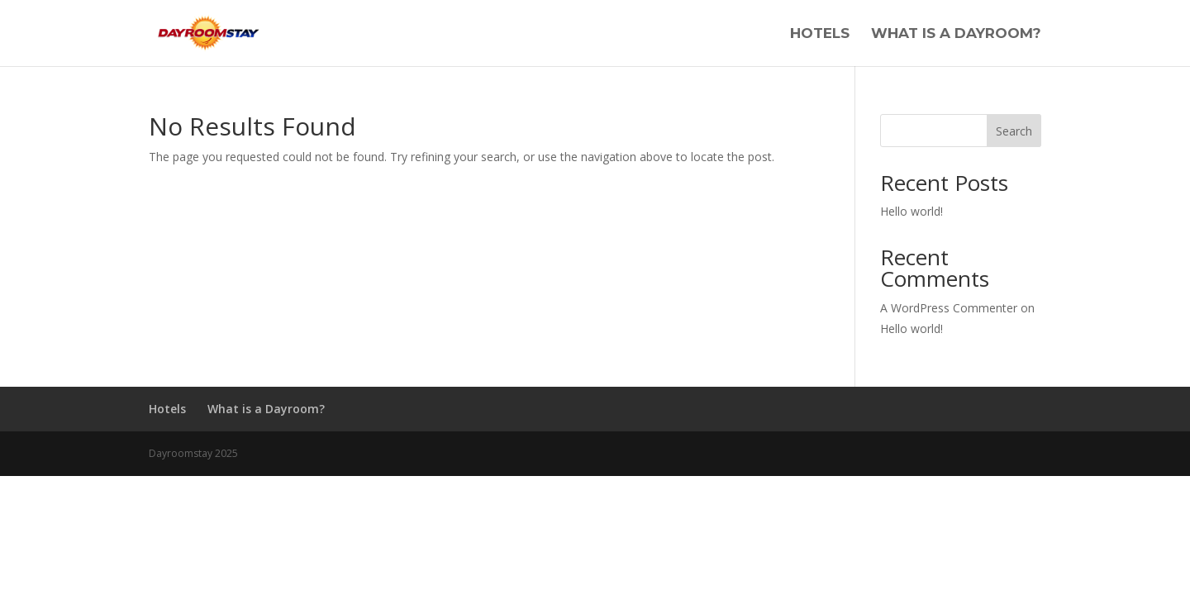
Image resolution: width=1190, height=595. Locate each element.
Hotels (820, 34)
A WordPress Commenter (948, 308)
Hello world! (911, 211)
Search (1014, 131)
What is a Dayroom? (956, 34)
